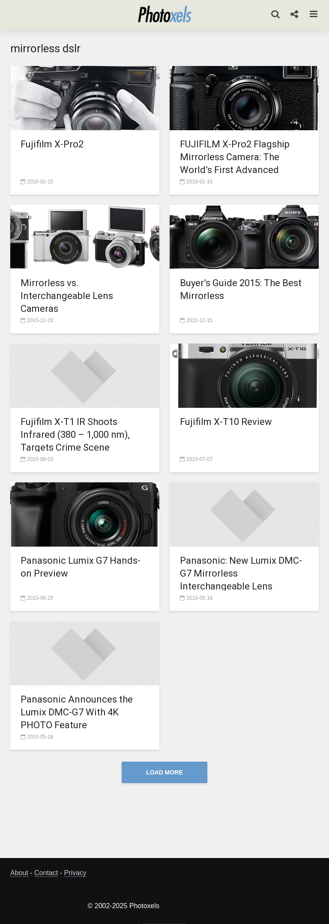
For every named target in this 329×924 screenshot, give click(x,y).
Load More (164, 772)
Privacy (75, 872)
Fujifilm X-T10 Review (226, 421)
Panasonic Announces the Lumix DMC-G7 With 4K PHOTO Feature (77, 712)
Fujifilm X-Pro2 (52, 144)
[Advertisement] (166, 823)
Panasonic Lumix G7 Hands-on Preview (81, 567)
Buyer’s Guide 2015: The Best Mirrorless (241, 289)
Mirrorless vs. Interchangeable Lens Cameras (67, 296)
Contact (46, 872)
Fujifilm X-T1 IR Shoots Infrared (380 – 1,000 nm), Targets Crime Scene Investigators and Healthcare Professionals (83, 447)
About (19, 872)
